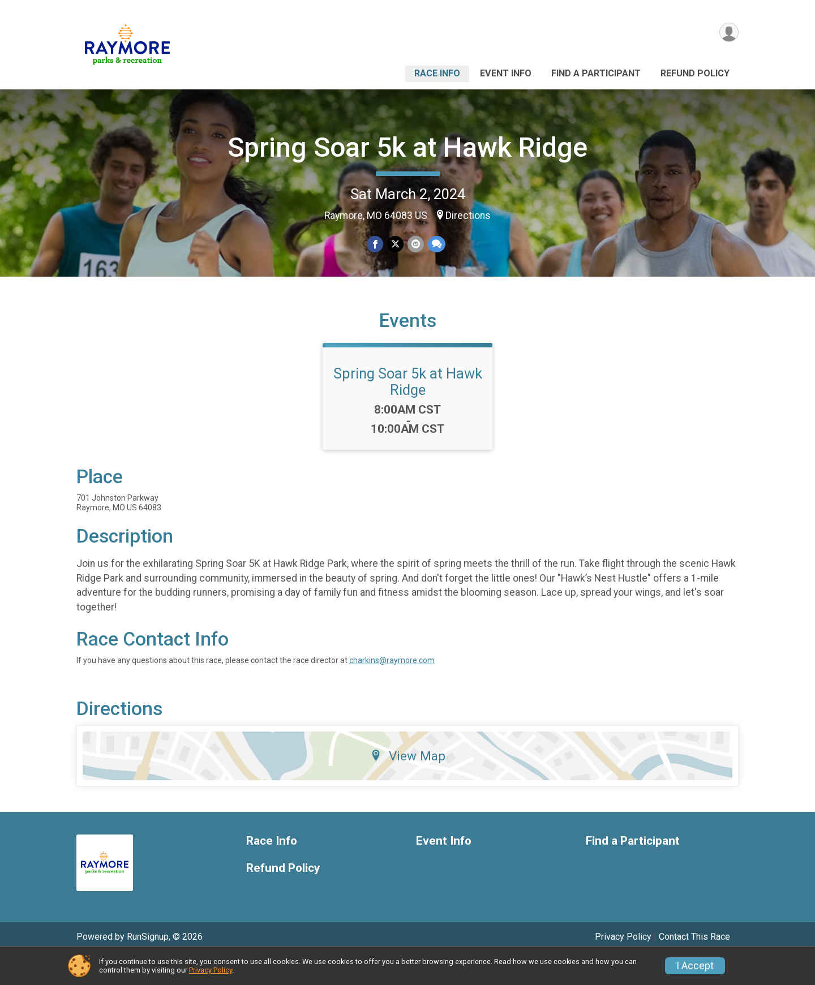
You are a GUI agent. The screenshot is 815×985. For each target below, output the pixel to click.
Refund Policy (695, 73)
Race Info (437, 73)
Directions (468, 215)
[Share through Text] (435, 244)
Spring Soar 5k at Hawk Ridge (407, 147)
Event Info (505, 73)
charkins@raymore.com (392, 687)
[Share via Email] (415, 244)
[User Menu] (728, 33)
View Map (407, 783)
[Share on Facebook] (375, 244)
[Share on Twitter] (395, 244)
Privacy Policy (210, 970)
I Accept (695, 965)
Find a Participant (596, 73)
